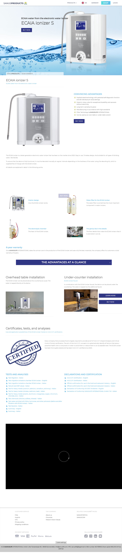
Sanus (13, 74)
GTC (16, 520)
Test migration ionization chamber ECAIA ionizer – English (27, 380)
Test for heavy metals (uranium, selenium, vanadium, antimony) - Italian (32, 388)
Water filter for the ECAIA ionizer (98, 200)
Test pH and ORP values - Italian (18, 386)
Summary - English (14, 409)
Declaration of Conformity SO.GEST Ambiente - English (85, 388)
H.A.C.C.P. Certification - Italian (77, 380)
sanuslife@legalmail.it (78, 547)
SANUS (16, 3)
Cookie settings (61, 542)
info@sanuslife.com (61, 547)
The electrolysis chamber (37, 229)
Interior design (33, 200)
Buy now (26, 30)
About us (49, 515)
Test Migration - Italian (15, 378)
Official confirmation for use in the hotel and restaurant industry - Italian (91, 386)
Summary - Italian (14, 411)
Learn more (110, 295)
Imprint (17, 517)
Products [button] (72, 3)
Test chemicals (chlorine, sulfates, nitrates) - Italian (25, 398)
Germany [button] (95, 3)
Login (115, 3)
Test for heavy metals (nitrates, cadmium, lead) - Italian (26, 391)
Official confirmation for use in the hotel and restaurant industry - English (91, 383)
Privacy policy (19, 522)
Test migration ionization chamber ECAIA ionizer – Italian (27, 383)
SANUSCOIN (81, 517)
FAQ (16, 515)
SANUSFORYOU (82, 515)
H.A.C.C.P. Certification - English (77, 378)
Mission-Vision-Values (53, 520)
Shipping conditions (21, 524)
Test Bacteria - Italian (15, 406)
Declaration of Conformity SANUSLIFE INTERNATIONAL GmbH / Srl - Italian (92, 391)
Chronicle (49, 517)
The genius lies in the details (96, 229)
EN (84, 3)
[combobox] (85, 3)
